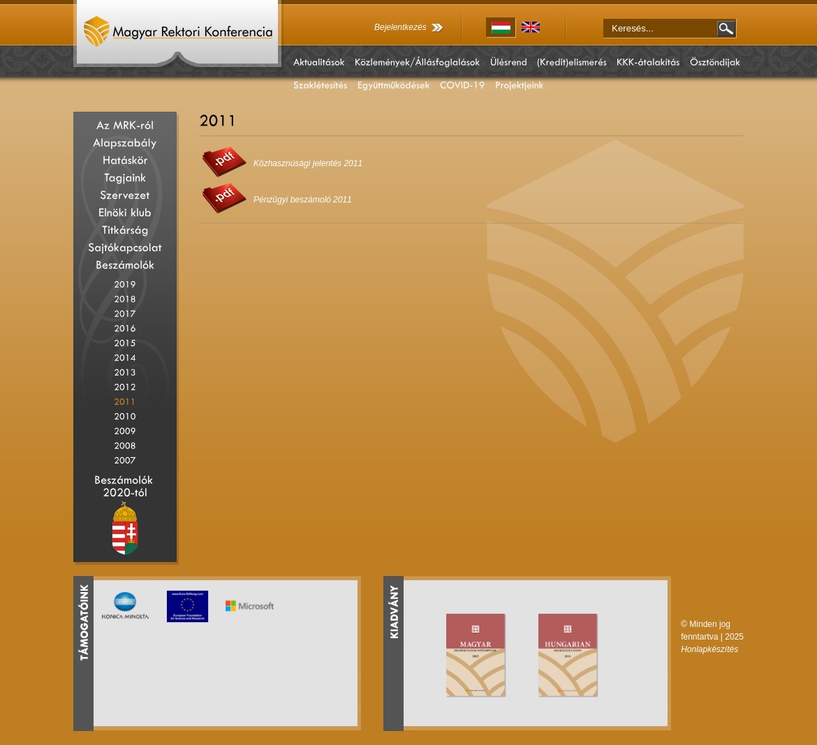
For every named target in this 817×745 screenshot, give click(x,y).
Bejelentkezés (400, 27)
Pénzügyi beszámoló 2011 (302, 200)
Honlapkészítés (709, 649)
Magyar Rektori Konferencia (178, 35)
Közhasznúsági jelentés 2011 (307, 163)
